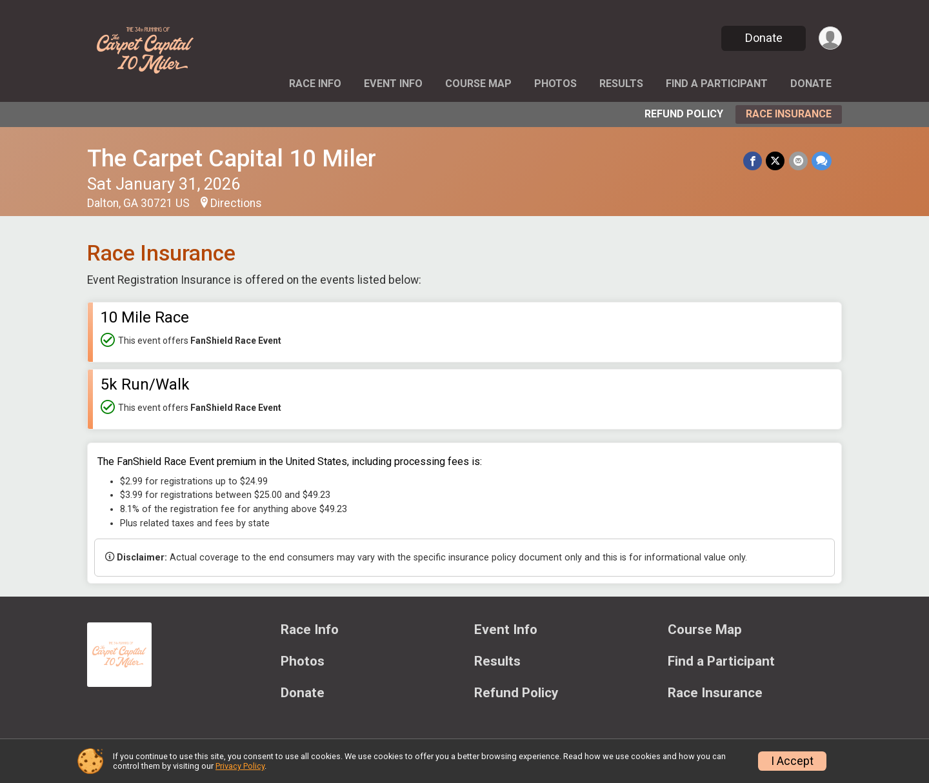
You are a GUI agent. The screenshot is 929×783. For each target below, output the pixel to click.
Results (621, 83)
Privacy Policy (240, 766)
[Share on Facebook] (753, 161)
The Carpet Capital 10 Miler (231, 158)
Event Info (393, 83)
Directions (236, 203)
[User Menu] (830, 38)
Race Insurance (789, 114)
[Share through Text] (822, 161)
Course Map (478, 83)
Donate (763, 38)
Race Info (315, 83)
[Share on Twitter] (775, 161)
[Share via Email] (798, 161)
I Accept (792, 761)
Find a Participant (717, 83)
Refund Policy (683, 114)
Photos (555, 83)
